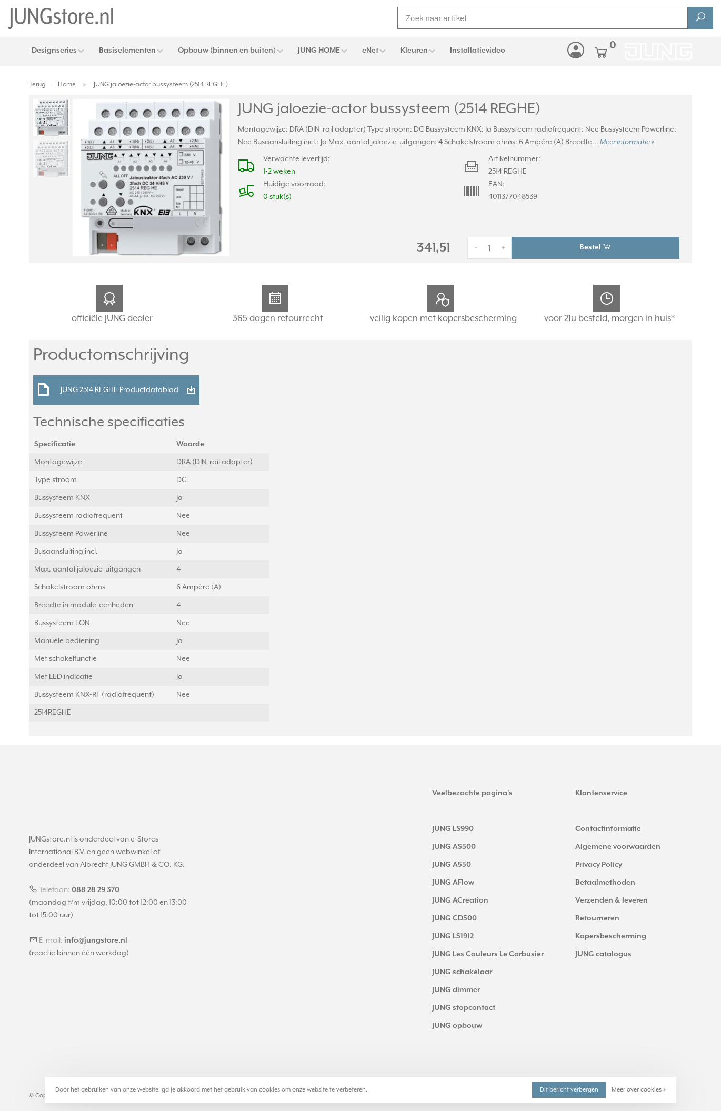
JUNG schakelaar (462, 972)
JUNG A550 (451, 864)
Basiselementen (127, 50)
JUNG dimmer (456, 990)
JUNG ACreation (460, 900)
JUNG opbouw (457, 1026)
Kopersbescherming (610, 936)
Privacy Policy (598, 864)
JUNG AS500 (454, 847)
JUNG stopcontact (463, 1008)
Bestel (595, 247)
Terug (37, 84)
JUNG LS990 (453, 829)
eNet (370, 50)
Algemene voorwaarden (617, 847)
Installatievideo (477, 50)
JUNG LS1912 (453, 936)
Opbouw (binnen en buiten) (227, 50)
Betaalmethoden (605, 882)
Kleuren (414, 50)
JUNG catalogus (603, 954)
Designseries (54, 50)
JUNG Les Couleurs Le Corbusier (488, 954)
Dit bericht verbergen (569, 1089)
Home (67, 84)
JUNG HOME (319, 50)
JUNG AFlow (453, 882)
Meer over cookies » (639, 1089)
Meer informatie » (627, 142)
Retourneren (597, 918)
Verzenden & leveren (611, 900)
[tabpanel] (151, 177)
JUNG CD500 (454, 918)
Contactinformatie (608, 829)
